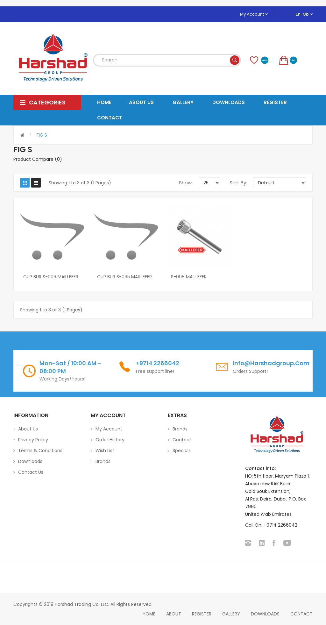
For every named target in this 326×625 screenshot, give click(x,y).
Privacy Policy (33, 440)
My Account (254, 14)
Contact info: (260, 468)
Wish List (105, 450)
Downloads (30, 461)
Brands (103, 461)
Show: (186, 182)
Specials (182, 450)
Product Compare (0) (37, 159)
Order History (110, 440)
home (149, 614)
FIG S (42, 135)
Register (201, 614)
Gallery (231, 614)
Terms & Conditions (40, 450)
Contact (182, 440)
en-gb (304, 14)
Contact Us (30, 472)
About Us (28, 429)
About (173, 614)
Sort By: (238, 182)
